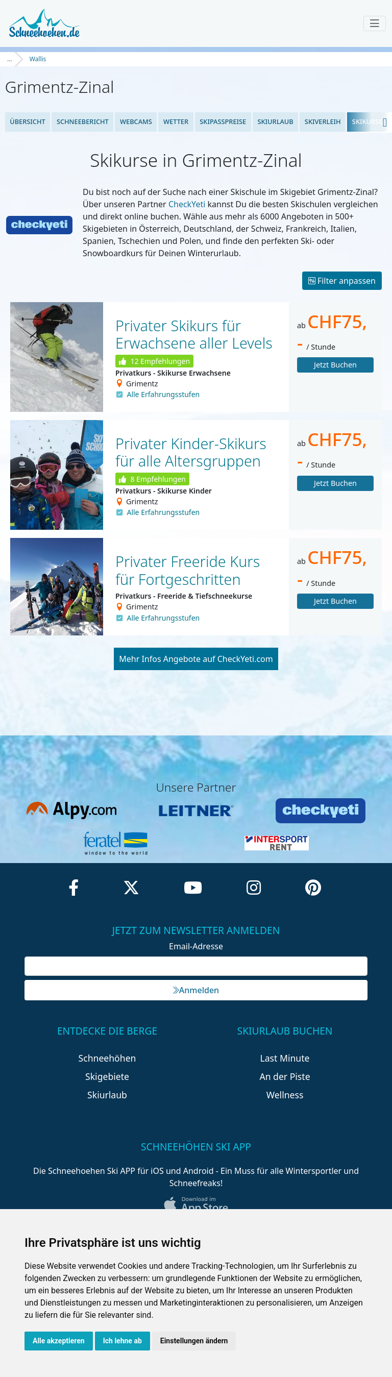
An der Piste (284, 1076)
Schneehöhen (107, 1058)
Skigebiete (107, 1076)
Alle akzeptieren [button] (59, 1341)
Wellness (285, 1095)
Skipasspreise (223, 121)
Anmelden (196, 990)
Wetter (175, 121)
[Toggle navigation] (374, 23)
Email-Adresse (196, 946)
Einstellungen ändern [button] (194, 1341)
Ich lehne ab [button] (122, 1341)
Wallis (38, 59)
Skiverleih (323, 121)
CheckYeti (186, 204)
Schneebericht (83, 121)
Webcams (136, 121)
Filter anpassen (342, 280)
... (9, 59)
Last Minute (285, 1058)
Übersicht (27, 121)
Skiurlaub (275, 121)
